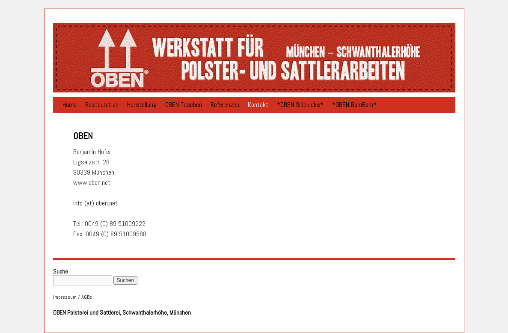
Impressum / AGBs (72, 297)
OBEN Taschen (183, 104)
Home (69, 104)
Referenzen (225, 104)
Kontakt (258, 104)
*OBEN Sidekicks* (300, 104)
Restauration (102, 104)
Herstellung (142, 104)
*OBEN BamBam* (354, 104)
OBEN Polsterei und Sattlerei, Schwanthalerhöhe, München (122, 312)
